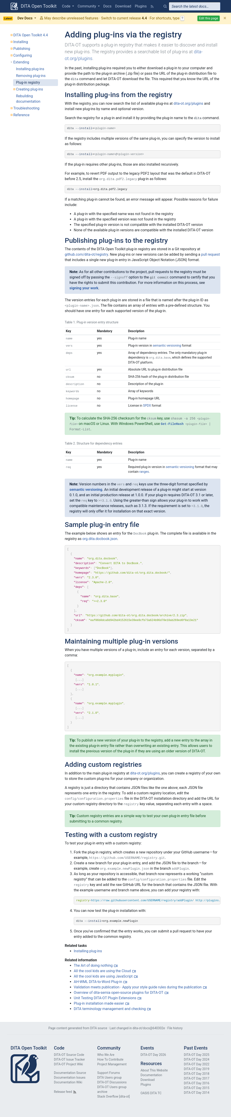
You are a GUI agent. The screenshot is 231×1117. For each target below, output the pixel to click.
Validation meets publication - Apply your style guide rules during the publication (138, 987)
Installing (20, 42)
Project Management (112, 1064)
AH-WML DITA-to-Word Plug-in (98, 982)
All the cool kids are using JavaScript (103, 976)
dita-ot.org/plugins (188, 103)
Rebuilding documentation (28, 99)
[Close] (225, 18)
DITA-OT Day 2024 (196, 1059)
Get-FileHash (172, 424)
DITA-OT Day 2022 (196, 1064)
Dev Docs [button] (18, 18)
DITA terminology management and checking (110, 1009)
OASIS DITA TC (151, 1093)
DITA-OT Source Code (69, 1055)
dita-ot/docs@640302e (149, 1028)
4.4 (144, 18)
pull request (210, 254)
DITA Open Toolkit (34, 6)
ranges (144, 471)
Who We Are (105, 1055)
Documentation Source (70, 1073)
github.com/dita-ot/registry (86, 254)
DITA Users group (109, 1077)
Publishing (21, 48)
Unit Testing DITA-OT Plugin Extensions (105, 998)
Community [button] (87, 6)
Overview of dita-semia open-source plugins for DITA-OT (118, 992)
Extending (21, 62)
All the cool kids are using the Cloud (102, 971)
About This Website (154, 1070)
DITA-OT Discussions (112, 1082)
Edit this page (208, 18)
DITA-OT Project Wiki (68, 1064)
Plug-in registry (28, 82)
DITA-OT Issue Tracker (69, 1059)
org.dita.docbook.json (99, 539)
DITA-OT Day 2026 (153, 1055)
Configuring (22, 55)
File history (175, 1028)
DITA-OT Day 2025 (196, 1055)
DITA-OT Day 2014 (196, 1092)
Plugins (141, 6)
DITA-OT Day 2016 (196, 1083)
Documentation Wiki (68, 1082)
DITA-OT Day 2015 (196, 1088)
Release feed (65, 1092)
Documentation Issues (69, 1077)
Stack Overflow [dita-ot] (113, 1096)
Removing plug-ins (31, 76)
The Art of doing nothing (93, 965)
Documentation (151, 1075)
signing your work (83, 288)
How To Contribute (110, 1059)
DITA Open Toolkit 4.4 (30, 35)
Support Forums (108, 1073)
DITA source (98, 1028)
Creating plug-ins (29, 89)
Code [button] (66, 6)
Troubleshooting (26, 108)
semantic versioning (167, 345)
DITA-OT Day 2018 (196, 1073)
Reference (21, 115)
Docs (107, 6)
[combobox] (194, 6)
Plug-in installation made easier (99, 1003)
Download (123, 6)
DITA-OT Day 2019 (196, 1069)
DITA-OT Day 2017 (196, 1078)
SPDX (147, 405)
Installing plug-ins (30, 69)
